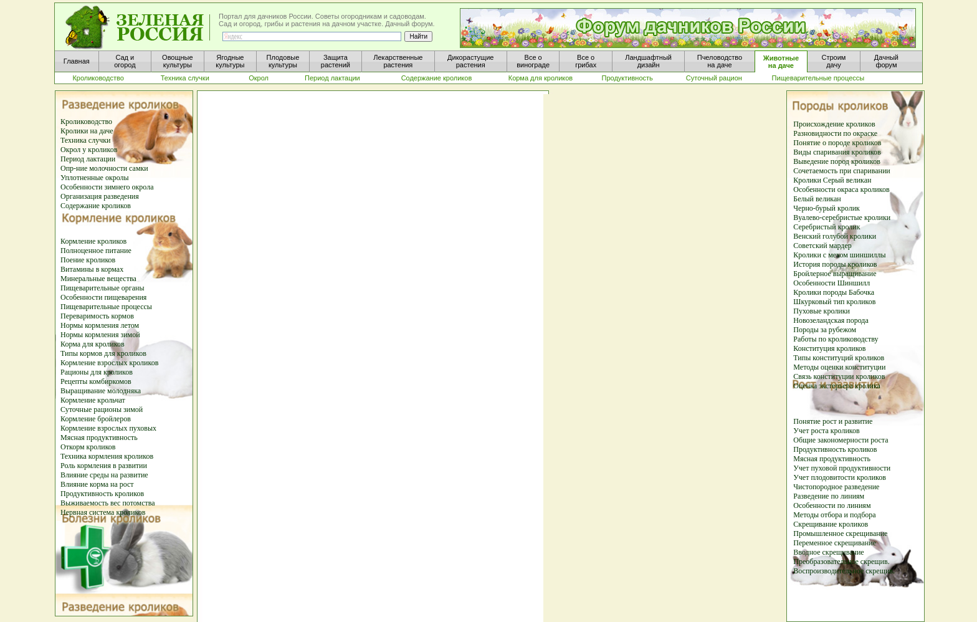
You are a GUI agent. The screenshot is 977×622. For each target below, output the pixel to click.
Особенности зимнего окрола (107, 187)
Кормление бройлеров (95, 418)
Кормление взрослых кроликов (109, 362)
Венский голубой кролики (834, 236)
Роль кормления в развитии (103, 465)
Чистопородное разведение (836, 486)
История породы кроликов (835, 264)
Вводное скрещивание (828, 552)
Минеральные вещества (98, 278)
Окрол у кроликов (88, 149)
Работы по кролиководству (835, 339)
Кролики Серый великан (832, 180)
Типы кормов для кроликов (103, 353)
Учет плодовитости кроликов (839, 477)
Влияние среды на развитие (104, 475)
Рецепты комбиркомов (95, 381)
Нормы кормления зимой (100, 334)
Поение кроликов (87, 260)
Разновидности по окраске (835, 133)
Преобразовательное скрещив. (841, 561)
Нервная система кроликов (102, 512)
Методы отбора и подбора (834, 514)
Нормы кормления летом (99, 325)
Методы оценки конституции (839, 367)
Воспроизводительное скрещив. (844, 571)
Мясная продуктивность (99, 437)
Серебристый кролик (826, 226)
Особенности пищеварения (103, 297)
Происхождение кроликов (834, 124)
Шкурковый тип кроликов (834, 301)
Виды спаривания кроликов (836, 152)
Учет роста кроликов (826, 430)
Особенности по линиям (831, 505)
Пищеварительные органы (102, 288)
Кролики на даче (86, 131)
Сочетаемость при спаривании (841, 170)
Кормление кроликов (93, 241)
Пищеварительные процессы (106, 306)
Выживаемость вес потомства (107, 503)
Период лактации (87, 159)
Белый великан (817, 198)
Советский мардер (822, 245)
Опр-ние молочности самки (104, 168)
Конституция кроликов (829, 348)
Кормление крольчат (92, 400)
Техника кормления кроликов (106, 456)
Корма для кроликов (92, 344)
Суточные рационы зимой (101, 409)
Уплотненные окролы (94, 177)
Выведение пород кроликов (836, 161)
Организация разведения (99, 196)
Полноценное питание (95, 250)
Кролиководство (86, 121)
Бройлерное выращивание (834, 273)
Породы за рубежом (824, 329)
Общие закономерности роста (840, 440)
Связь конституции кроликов (839, 376)
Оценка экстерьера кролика (836, 385)
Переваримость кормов (97, 316)
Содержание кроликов (95, 205)
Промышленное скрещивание (840, 533)
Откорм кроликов (88, 447)
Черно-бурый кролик (826, 208)
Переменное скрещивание (834, 542)
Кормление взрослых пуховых (108, 428)
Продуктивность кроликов (102, 493)
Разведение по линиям (828, 496)
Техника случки (85, 140)
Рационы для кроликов (96, 372)
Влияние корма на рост (97, 484)
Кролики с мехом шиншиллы (839, 255)
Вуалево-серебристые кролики (841, 217)
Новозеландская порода (831, 320)
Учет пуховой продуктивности (841, 468)
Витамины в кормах (91, 269)
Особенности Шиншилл (831, 283)
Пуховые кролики (821, 311)
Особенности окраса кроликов (841, 189)
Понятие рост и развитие (832, 421)
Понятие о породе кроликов (837, 142)
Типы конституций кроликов (838, 357)
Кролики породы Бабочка (833, 292)
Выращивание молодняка (100, 390)
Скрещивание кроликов (830, 524)
